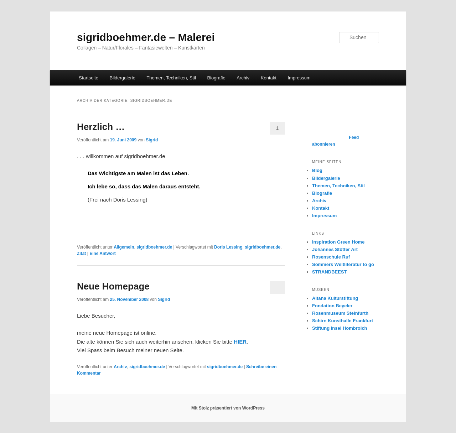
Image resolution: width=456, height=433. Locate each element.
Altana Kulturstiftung (335, 298)
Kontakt (268, 77)
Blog (317, 170)
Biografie (216, 77)
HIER (240, 342)
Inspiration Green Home (338, 242)
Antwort (102, 253)
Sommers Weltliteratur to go (343, 264)
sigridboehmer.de (154, 247)
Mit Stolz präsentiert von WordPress (228, 408)
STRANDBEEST (329, 272)
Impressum (298, 77)
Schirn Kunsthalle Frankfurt (342, 320)
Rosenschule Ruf (331, 257)
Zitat (81, 253)
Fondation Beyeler (332, 305)
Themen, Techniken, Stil (171, 77)
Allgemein (124, 247)
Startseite (88, 77)
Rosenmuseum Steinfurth (340, 313)
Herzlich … (101, 126)
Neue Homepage (113, 286)
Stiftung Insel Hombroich (339, 328)
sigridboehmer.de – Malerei (146, 37)
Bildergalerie (122, 77)
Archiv (243, 77)
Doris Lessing (228, 247)
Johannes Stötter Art (335, 249)
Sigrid (152, 139)
